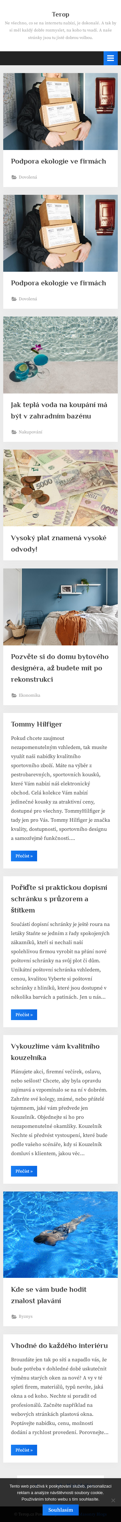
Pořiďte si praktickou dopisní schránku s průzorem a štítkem (59, 898)
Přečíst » (26, 857)
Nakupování (30, 432)
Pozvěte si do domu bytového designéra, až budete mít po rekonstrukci (60, 667)
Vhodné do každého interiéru (59, 1345)
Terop (60, 14)
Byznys (26, 1316)
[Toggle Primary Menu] (111, 58)
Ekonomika (29, 695)
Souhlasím (60, 1510)
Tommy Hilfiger (36, 724)
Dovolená (28, 177)
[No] (113, 1500)
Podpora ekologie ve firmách (58, 161)
